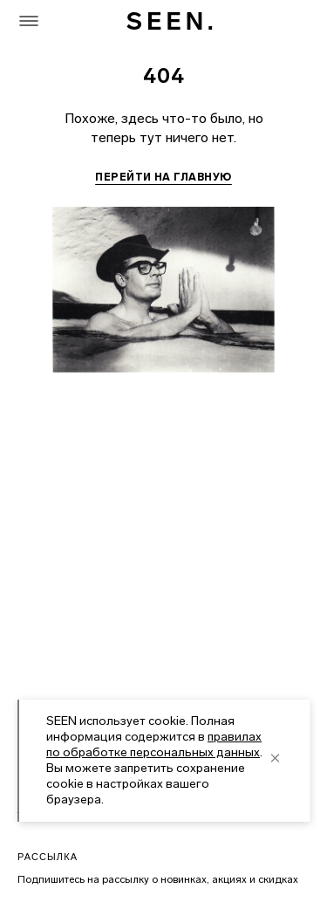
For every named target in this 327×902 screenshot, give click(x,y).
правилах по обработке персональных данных (154, 744)
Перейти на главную (163, 177)
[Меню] (28, 20)
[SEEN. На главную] (169, 21)
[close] (275, 758)
